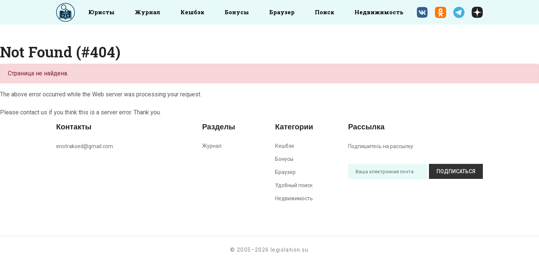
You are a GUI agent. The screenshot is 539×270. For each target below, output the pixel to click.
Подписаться (455, 171)
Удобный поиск (294, 185)
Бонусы (237, 12)
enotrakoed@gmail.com (84, 146)
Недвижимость (379, 12)
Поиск (324, 12)
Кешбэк (192, 12)
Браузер (282, 12)
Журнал (147, 12)
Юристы (101, 12)
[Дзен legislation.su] (477, 12)
